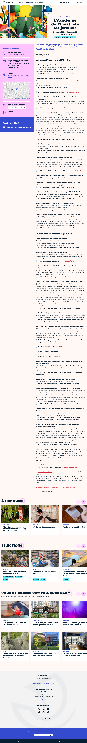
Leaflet (16, 98)
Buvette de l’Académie (45, 472)
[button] (17, 89)
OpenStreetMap (24, 98)
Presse (45, 741)
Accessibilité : (32, 741)
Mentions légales (16, 741)
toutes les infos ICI (69, 467)
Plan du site (71, 741)
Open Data (52, 741)
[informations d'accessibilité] (17, 107)
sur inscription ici (72, 92)
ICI (80, 171)
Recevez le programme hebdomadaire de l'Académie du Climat (56, 487)
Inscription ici (67, 261)
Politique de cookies (61, 741)
